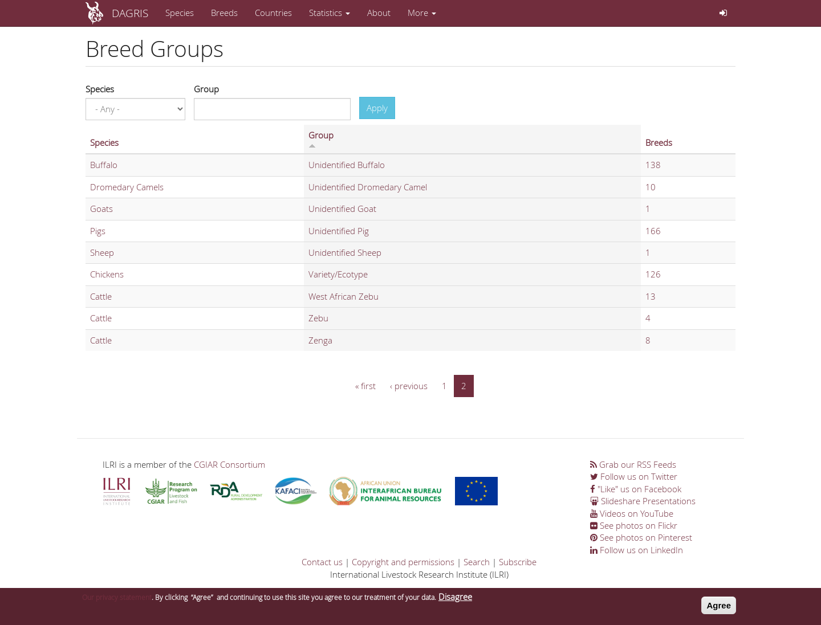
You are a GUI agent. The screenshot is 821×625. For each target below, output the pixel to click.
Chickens (107, 274)
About (379, 12)
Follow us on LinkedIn (636, 549)
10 (650, 187)
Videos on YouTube (631, 513)
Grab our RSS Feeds (633, 464)
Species (179, 12)
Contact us (322, 561)
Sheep (102, 252)
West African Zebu (343, 296)
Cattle (101, 296)
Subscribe (518, 561)
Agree (718, 609)
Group (206, 89)
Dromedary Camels (127, 187)
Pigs (97, 230)
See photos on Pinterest (641, 537)
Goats (101, 208)
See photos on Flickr (633, 525)
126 (653, 274)
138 (653, 164)
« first (365, 385)
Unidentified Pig (338, 230)
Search (477, 561)
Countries (273, 12)
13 (650, 296)
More (422, 12)
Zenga (320, 340)
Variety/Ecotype (338, 274)
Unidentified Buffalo (346, 164)
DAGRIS (130, 13)
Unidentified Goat (342, 208)
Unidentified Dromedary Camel (367, 187)
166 (653, 230)
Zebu (318, 318)
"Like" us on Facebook (635, 489)
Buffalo (103, 164)
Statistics (329, 12)
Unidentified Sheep (344, 252)
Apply (377, 107)
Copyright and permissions (403, 561)
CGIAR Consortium (229, 464)
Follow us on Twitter (633, 476)
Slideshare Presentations (643, 500)
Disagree (455, 600)
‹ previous (409, 385)
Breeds (224, 12)
